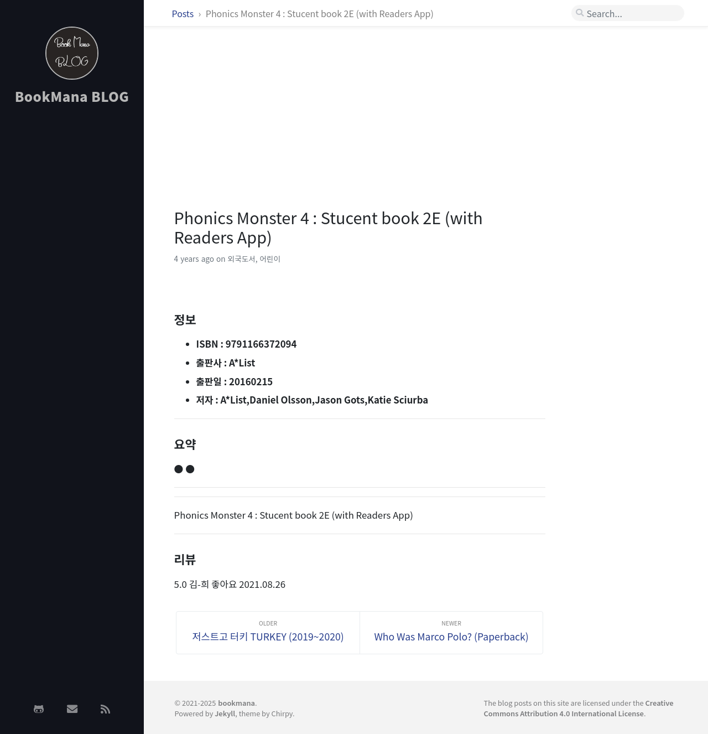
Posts (184, 13)
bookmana (236, 702)
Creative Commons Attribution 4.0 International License (578, 708)
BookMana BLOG (72, 96)
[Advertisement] (72, 289)
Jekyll (225, 713)
